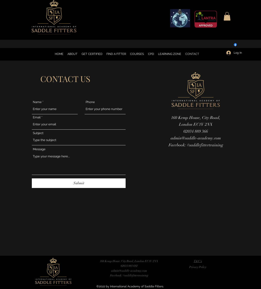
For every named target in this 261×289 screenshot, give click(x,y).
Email (37, 117)
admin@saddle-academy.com (196, 138)
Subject (38, 133)
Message (39, 149)
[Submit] (79, 183)
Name (37, 102)
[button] (227, 16)
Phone (90, 102)
